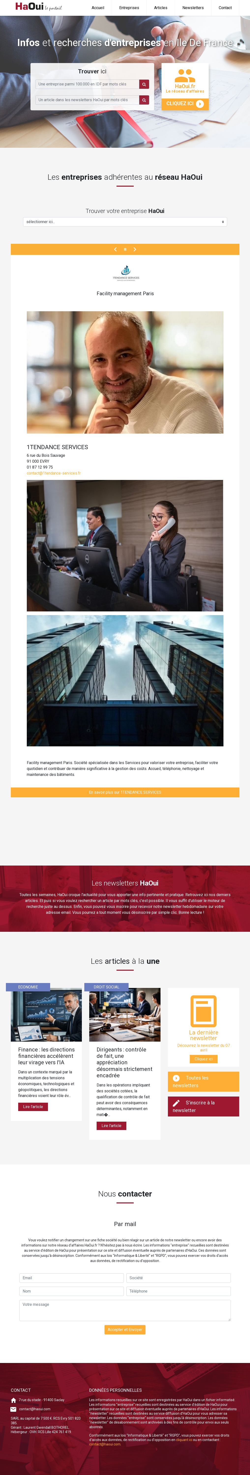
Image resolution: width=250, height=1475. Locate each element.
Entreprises (129, 7)
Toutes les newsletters (190, 1081)
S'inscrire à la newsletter (194, 1106)
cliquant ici (184, 1440)
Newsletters (193, 7)
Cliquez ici (204, 1059)
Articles (160, 7)
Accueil (98, 7)
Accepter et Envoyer (125, 1329)
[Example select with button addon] (125, 222)
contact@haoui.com (34, 1409)
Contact (225, 7)
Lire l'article (33, 1106)
